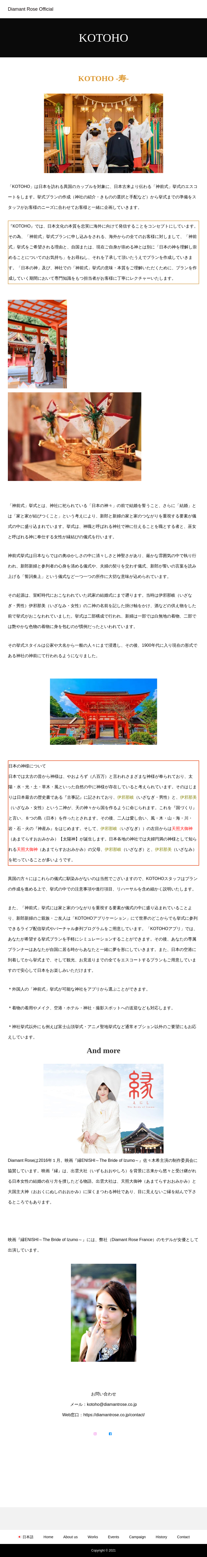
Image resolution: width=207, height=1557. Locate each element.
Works (93, 1537)
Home (48, 1537)
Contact (183, 1537)
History (161, 1537)
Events (113, 1537)
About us (70, 1537)
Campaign (137, 1537)
